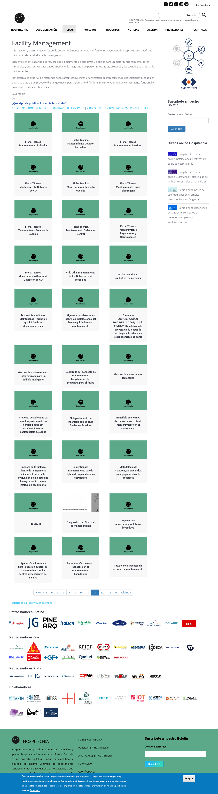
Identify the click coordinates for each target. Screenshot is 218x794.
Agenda (152, 29)
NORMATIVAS (56, 108)
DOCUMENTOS (37, 108)
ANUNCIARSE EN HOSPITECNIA (95, 755)
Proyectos (89, 29)
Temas (69, 29)
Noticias (133, 29)
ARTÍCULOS (18, 108)
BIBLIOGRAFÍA (75, 108)
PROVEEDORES (139, 108)
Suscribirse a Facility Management (32, 602)
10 (88, 592)
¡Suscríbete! (176, 128)
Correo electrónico (180, 114)
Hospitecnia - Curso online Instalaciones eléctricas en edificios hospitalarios (187, 158)
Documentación (46, 29)
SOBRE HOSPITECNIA (90, 739)
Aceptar (189, 778)
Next (211, 64)
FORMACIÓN (85, 763)
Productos (112, 29)
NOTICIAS (122, 108)
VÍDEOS (91, 108)
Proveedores (174, 29)
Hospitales (199, 29)
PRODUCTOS (106, 108)
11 (96, 593)
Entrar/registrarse (202, 4)
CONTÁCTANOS (87, 771)
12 (103, 592)
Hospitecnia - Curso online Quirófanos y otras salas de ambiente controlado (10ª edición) (188, 176)
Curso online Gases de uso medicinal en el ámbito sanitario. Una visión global (186, 194)
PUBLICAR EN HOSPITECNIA (93, 747)
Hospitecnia (19, 29)
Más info (35, 790)
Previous (165, 64)
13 (110, 592)
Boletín (173, 105)
